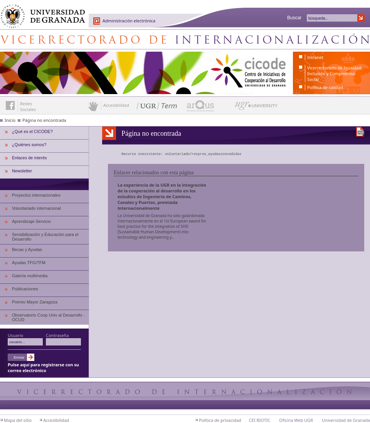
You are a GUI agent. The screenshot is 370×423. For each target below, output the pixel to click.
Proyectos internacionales (36, 195)
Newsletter (22, 171)
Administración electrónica (129, 21)
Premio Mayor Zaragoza (34, 302)
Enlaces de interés (29, 157)
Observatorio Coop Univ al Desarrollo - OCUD (48, 317)
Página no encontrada (44, 120)
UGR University (256, 107)
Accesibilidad (56, 420)
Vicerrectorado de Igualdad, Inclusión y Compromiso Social (334, 73)
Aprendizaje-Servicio (31, 221)
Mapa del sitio (18, 420)
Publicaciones (25, 288)
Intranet (315, 57)
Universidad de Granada (40, 12)
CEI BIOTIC (260, 420)
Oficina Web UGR (296, 420)
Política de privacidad (220, 420)
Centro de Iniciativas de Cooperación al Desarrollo (185, 39)
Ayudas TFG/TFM (28, 262)
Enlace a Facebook (10, 105)
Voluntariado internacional (36, 208)
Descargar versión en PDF (360, 132)
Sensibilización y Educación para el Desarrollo (45, 236)
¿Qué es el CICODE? (32, 131)
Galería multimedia (29, 275)
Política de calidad (325, 87)
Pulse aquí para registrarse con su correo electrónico (43, 367)
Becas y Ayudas (27, 249)
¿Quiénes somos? (29, 144)
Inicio (10, 120)
